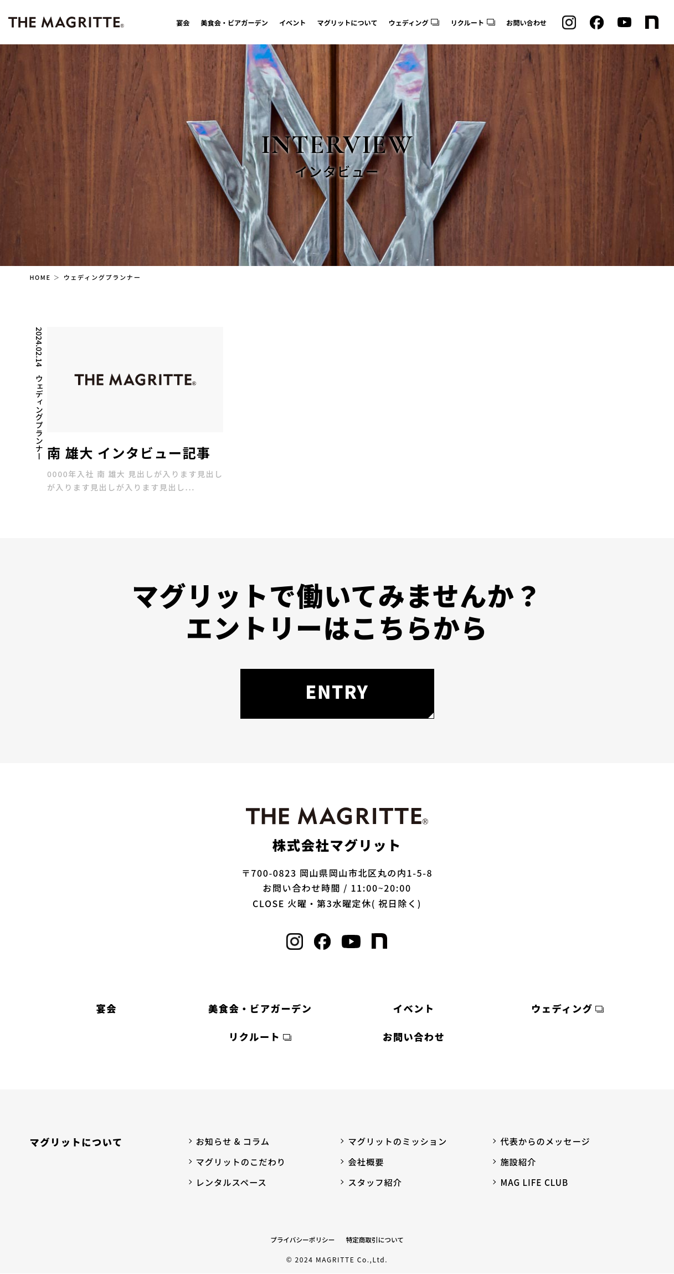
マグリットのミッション (399, 1141)
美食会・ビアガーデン (234, 23)
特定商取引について (376, 1240)
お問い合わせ (526, 23)
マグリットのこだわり (243, 1162)
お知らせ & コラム (235, 1141)
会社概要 (366, 1162)
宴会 (182, 23)
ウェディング (409, 23)
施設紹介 (519, 1162)
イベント (292, 23)
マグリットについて (347, 23)
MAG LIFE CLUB (535, 1183)
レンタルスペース (233, 1183)
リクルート (467, 23)
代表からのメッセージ (547, 1141)
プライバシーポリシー (302, 1240)
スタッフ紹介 (376, 1183)
